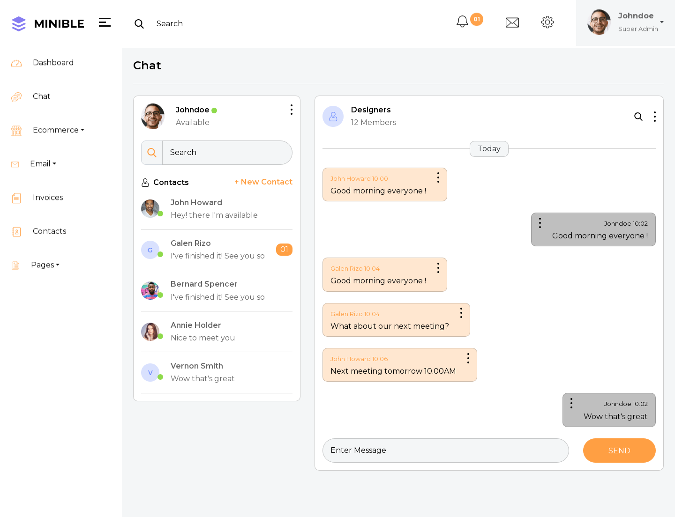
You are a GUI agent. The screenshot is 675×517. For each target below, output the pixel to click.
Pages (32, 256)
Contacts (38, 223)
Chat (31, 88)
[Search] (224, 13)
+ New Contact (262, 181)
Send (617, 444)
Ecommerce (45, 121)
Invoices (37, 189)
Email (31, 155)
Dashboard (42, 54)
